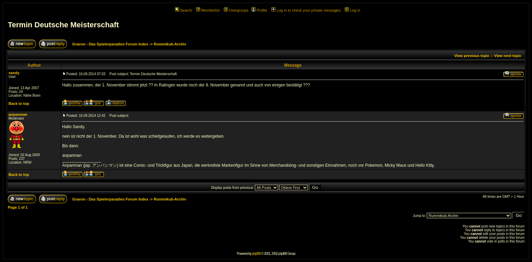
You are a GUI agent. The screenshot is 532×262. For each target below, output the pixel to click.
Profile (259, 10)
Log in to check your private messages (306, 10)
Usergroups (236, 10)
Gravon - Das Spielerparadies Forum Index (110, 44)
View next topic (507, 56)
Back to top (19, 103)
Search (183, 10)
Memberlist (208, 10)
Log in (352, 10)
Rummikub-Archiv (170, 44)
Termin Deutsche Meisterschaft (63, 24)
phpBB (256, 254)
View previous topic (471, 56)
